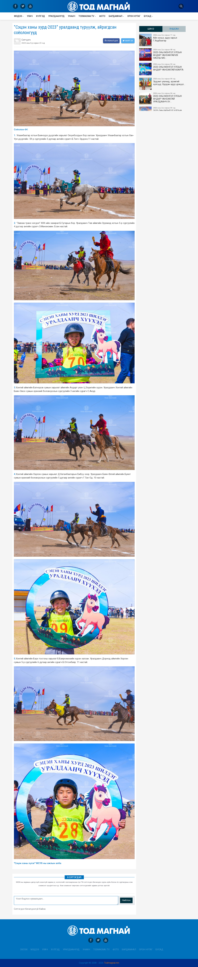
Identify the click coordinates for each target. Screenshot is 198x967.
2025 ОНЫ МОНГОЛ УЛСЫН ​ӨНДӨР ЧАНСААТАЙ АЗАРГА (162, 69)
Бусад (147, 16)
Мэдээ (18, 16)
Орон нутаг (133, 16)
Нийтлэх (126, 900)
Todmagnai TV (86, 16)
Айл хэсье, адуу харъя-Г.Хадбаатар (162, 40)
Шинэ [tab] (151, 29)
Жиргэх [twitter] (128, 40)
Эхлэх (24, 949)
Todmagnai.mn (111, 963)
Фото (102, 16)
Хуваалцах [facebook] (111, 40)
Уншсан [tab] (174, 29)
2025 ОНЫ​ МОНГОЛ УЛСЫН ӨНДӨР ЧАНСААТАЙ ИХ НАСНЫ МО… (162, 54)
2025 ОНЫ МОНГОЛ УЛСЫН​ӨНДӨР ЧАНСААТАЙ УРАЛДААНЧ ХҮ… (162, 98)
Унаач (71, 16)
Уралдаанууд (56, 16)
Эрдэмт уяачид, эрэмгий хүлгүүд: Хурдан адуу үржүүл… (162, 83)
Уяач (30, 16)
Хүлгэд (40, 16)
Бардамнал (115, 16)
